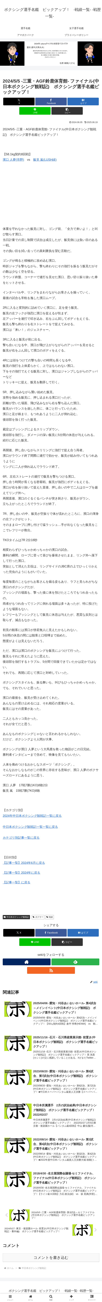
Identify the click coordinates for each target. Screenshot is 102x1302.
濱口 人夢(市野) (13, 159)
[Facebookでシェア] (51, 101)
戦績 (49, 917)
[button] (67, 111)
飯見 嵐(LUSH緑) (45, 159)
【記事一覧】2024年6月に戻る (24, 863)
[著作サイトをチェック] (27, 961)
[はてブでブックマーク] (83, 101)
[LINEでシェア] (35, 111)
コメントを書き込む (51, 1259)
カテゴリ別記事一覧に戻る (21, 837)
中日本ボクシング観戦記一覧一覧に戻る (30, 827)
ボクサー (38, 917)
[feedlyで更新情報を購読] (75, 961)
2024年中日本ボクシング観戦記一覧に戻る (32, 815)
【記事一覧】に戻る (16, 882)
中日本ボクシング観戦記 (16, 917)
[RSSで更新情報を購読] (51, 970)
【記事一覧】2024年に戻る (21, 872)
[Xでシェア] (19, 101)
